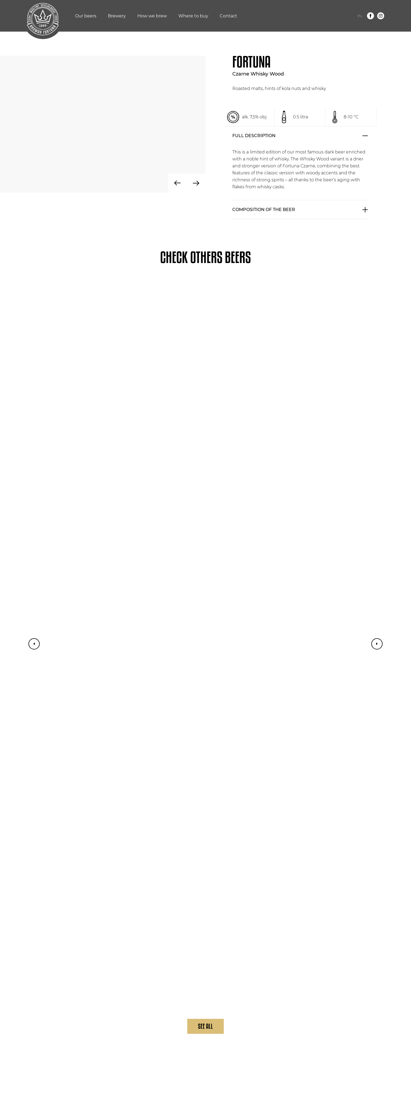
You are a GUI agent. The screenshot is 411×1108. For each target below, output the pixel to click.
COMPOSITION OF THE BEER (263, 209)
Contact (228, 15)
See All (205, 1026)
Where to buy (193, 15)
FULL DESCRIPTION (254, 135)
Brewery (117, 15)
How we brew (152, 15)
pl (360, 16)
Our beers (85, 15)
